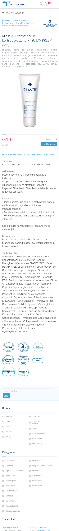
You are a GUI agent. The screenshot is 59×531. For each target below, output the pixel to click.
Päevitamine (10, 476)
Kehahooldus (11, 466)
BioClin (8, 432)
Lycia (8, 421)
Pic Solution (37, 439)
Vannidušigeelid (12, 506)
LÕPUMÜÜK (37, 444)
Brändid (5, 20)
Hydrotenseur (8, 23)
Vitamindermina (38, 434)
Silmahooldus (37, 476)
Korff (7, 427)
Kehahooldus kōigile (13, 511)
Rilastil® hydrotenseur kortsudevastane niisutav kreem (18, 24)
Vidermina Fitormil (36, 422)
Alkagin (8, 437)
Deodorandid (37, 481)
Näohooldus (26, 20)
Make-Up (36, 471)
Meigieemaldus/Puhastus (42, 466)
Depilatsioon (37, 461)
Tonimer (35, 429)
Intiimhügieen (11, 481)
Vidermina (36, 416)
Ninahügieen (37, 486)
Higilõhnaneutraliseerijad (15, 471)
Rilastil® (15, 20)
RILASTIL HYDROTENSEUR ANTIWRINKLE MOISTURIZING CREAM (28, 154)
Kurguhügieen (11, 491)
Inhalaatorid (10, 486)
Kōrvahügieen (11, 496)
